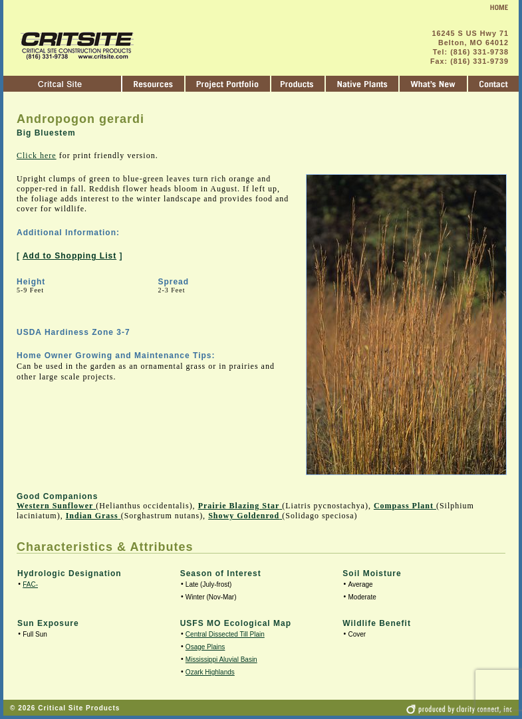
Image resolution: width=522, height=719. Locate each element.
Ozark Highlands (210, 672)
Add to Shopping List (69, 255)
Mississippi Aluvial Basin (221, 659)
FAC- (30, 584)
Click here (37, 155)
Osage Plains (205, 647)
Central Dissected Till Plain (225, 634)
